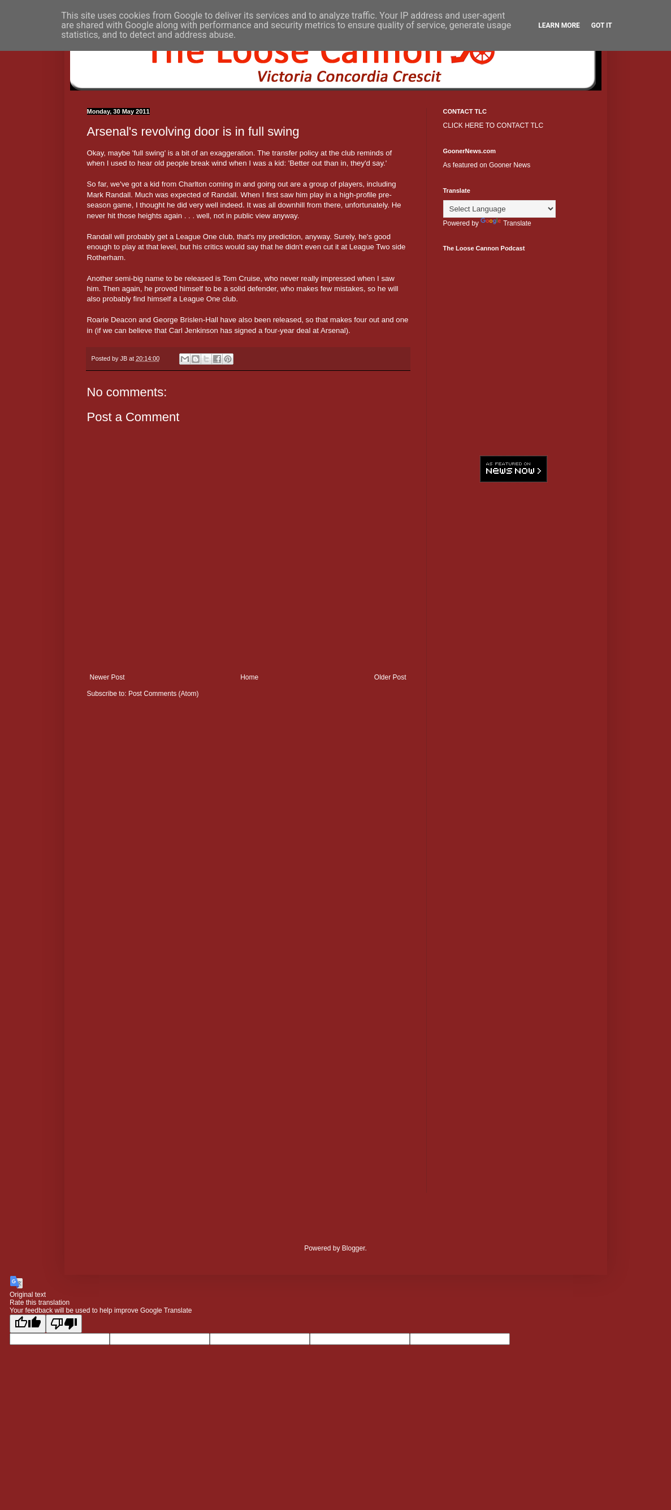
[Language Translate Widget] (499, 209)
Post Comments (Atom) (163, 694)
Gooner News (509, 165)
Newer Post (107, 677)
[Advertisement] (514, 664)
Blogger (353, 1248)
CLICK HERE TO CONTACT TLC (493, 125)
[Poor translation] (64, 1323)
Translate (505, 223)
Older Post (390, 677)
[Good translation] (28, 1323)
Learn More (559, 25)
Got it (601, 25)
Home (249, 677)
